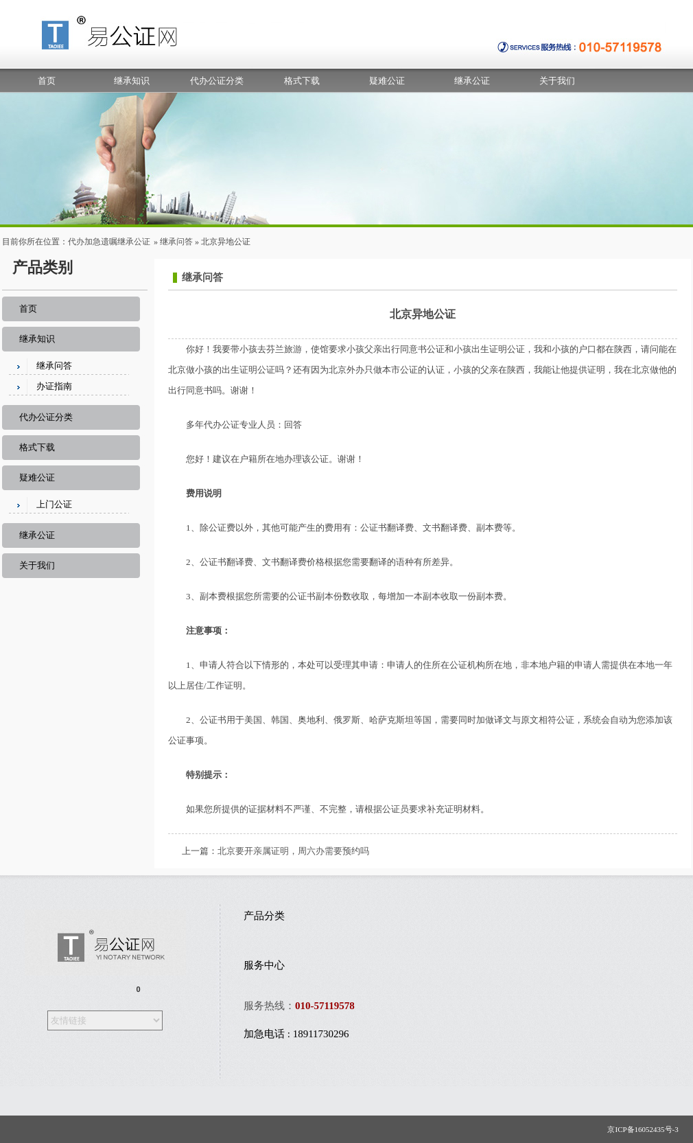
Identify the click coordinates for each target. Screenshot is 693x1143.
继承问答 (176, 241)
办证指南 (54, 386)
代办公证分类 (217, 81)
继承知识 (132, 81)
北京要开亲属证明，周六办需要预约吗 (293, 851)
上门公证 (54, 504)
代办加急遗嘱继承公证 (109, 241)
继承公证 (472, 81)
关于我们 (557, 81)
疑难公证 (387, 81)
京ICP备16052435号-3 (645, 1129)
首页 (47, 81)
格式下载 (302, 81)
